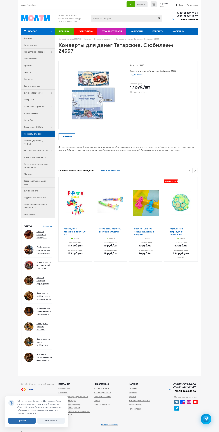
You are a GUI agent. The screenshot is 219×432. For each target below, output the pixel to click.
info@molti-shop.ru (109, 424)
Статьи (97, 401)
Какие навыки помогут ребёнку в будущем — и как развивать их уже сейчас (43, 342)
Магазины (178, 31)
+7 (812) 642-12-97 (187, 16)
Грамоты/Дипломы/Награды (33, 142)
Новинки (64, 31)
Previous (189, 170)
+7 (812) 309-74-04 (187, 13)
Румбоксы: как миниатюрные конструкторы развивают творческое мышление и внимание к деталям (43, 250)
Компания (64, 384)
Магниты (28, 174)
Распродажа (85, 31)
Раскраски (29, 100)
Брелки (132, 396)
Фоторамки (29, 214)
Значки (27, 72)
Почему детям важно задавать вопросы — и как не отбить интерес (43, 311)
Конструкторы (31, 45)
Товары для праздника (39, 157)
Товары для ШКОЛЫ (39, 127)
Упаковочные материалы (39, 150)
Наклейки (39, 120)
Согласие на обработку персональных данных (69, 406)
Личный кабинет (101, 405)
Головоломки (30, 59)
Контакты (157, 31)
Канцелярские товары (39, 52)
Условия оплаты (101, 388)
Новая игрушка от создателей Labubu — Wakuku (43, 265)
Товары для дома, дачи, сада (35, 182)
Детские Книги (31, 191)
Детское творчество (39, 93)
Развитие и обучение (39, 106)
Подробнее (51, 420)
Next (195, 170)
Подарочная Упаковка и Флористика (39, 206)
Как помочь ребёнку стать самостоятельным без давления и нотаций (44, 296)
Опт (131, 4)
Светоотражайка (32, 86)
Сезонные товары (112, 31)
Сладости (28, 79)
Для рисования (39, 113)
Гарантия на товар (102, 396)
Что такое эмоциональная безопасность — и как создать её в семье (44, 357)
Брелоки (28, 65)
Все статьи (47, 226)
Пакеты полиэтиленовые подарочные (36, 165)
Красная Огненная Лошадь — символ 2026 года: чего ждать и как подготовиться (43, 235)
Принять (22, 420)
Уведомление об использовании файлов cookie (74, 412)
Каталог (32, 31)
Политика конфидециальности (73, 396)
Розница (141, 4)
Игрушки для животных (35, 197)
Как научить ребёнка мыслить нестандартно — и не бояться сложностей (43, 327)
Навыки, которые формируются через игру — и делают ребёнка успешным (43, 281)
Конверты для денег (33, 134)
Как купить (137, 31)
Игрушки (39, 38)
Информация (101, 384)
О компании (64, 388)
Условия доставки (102, 392)
